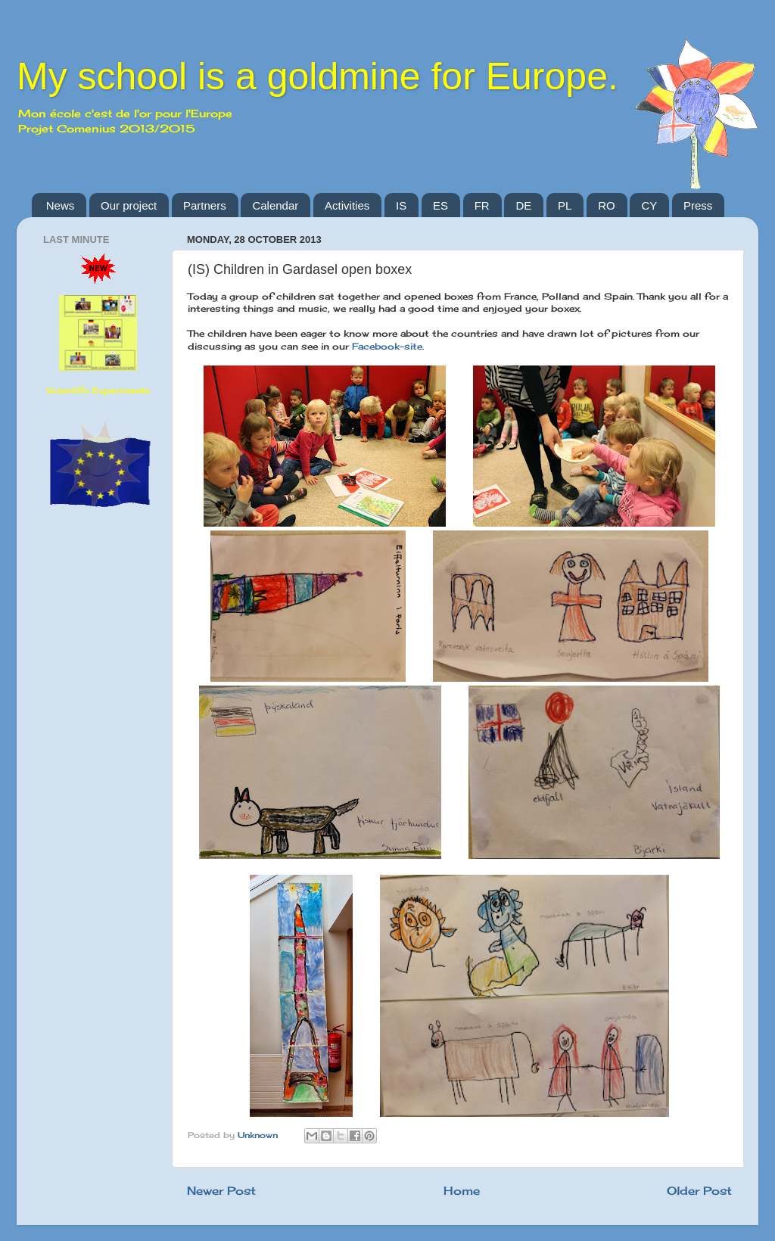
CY (649, 205)
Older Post (699, 1190)
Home (462, 1190)
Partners (204, 205)
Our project (129, 205)
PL (564, 205)
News (60, 205)
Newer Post (221, 1190)
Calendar (275, 205)
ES (440, 205)
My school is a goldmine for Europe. (317, 76)
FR (482, 205)
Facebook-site (387, 346)
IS (401, 205)
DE (523, 205)
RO (606, 205)
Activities (347, 205)
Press (697, 205)
